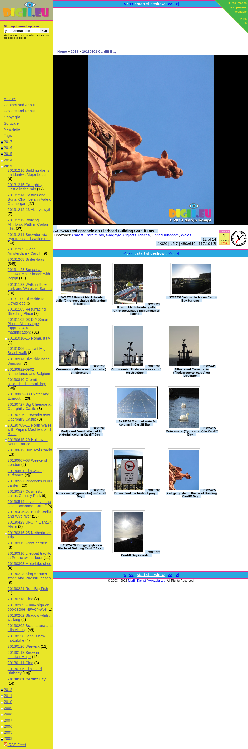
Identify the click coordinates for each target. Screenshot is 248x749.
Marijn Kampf (137, 580)
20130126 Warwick (24, 646)
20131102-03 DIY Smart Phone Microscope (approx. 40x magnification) (28, 325)
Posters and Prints (19, 111)
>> (170, 4)
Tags (8, 135)
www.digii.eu (156, 580)
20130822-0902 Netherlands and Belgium (29, 371)
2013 (8, 166)
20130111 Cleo (20, 663)
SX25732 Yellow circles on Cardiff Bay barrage (193, 299)
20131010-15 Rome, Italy (29, 338)
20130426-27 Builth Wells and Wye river (29, 514)
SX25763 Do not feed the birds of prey (137, 492)
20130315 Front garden (27, 543)
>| (177, 4)
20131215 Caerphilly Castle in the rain (25, 187)
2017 (8, 141)
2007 (8, 720)
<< (131, 4)
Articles (10, 99)
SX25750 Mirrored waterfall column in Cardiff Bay (137, 423)
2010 (8, 702)
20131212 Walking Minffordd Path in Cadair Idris (28, 224)
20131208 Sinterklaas (26, 259)
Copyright (12, 117)
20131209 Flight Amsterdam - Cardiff (24, 251)
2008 (8, 714)
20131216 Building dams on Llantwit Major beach (28, 172)
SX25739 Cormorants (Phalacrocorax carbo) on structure (136, 369)
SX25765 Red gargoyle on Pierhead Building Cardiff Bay (103, 231)
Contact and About (19, 105)
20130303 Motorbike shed (29, 564)
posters (241, 7)
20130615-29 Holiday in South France (28, 442)
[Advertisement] (26, 67)
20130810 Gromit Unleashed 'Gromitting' (27, 382)
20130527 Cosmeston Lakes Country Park (26, 493)
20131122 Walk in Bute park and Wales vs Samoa (30, 286)
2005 (8, 732)
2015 (8, 154)
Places (144, 235)
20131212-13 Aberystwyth (29, 209)
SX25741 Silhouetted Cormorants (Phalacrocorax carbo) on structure (194, 371)
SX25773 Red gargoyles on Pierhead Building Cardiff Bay (80, 547)
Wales (186, 235)
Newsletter (13, 129)
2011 (8, 696)
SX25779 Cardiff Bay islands (140, 553)
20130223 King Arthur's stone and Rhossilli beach (29, 576)
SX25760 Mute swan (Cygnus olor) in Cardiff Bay (81, 493)
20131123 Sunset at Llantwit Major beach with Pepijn (29, 274)
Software (11, 123)
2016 (8, 148)
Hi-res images (237, 2)
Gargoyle (113, 235)
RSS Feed (15, 745)
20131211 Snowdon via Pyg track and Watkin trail (29, 237)
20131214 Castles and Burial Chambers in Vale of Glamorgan (30, 199)
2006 (8, 726)
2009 (8, 708)
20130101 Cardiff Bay (27, 679)
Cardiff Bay (94, 235)
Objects (129, 235)
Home (62, 52)
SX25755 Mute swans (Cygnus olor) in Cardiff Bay (191, 431)
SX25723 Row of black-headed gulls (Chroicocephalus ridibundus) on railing (81, 300)
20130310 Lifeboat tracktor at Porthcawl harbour (30, 555)
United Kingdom (165, 235)
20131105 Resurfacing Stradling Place (27, 311)
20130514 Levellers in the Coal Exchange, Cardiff (29, 504)
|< (124, 4)
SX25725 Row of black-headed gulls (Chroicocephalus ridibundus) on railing (136, 309)
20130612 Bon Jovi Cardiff (30, 450)
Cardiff (77, 235)
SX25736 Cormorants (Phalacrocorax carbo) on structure (81, 369)
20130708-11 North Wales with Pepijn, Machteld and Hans (30, 429)
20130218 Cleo (20, 599)
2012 (8, 690)
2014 (8, 160)
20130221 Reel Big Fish (28, 589)
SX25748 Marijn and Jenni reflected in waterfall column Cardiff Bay (82, 431)
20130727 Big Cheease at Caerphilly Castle (29, 406)
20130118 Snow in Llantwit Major (23, 654)
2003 (8, 738)
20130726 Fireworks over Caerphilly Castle (29, 417)
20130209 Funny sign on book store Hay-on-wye (28, 607)
